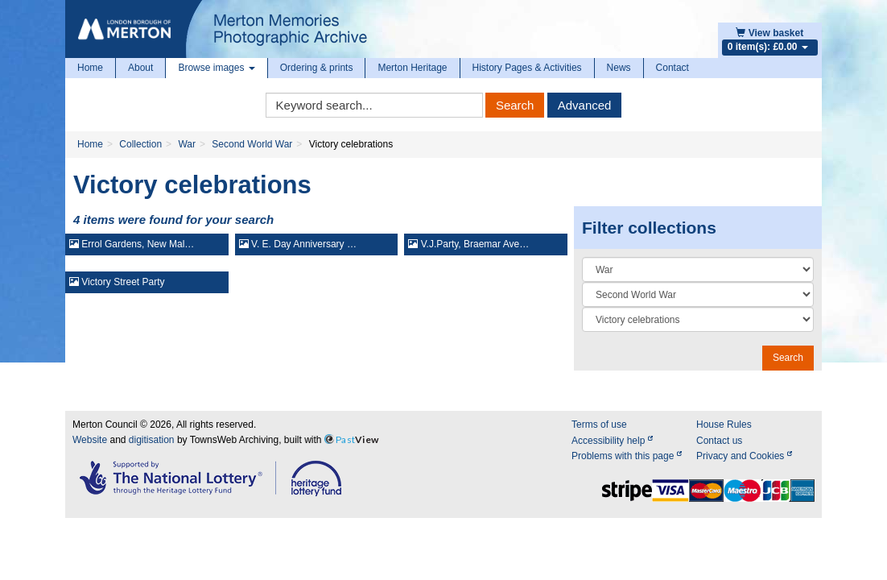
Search (515, 105)
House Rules (724, 424)
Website (89, 439)
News (619, 67)
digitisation (152, 439)
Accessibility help (612, 440)
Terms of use (599, 424)
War (187, 144)
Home (90, 67)
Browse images (216, 67)
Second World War (252, 144)
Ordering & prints (316, 67)
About (140, 67)
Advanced (585, 105)
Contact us (719, 440)
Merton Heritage (412, 67)
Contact (672, 67)
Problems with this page (626, 456)
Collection (140, 144)
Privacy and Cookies (744, 456)
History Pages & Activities (527, 67)
